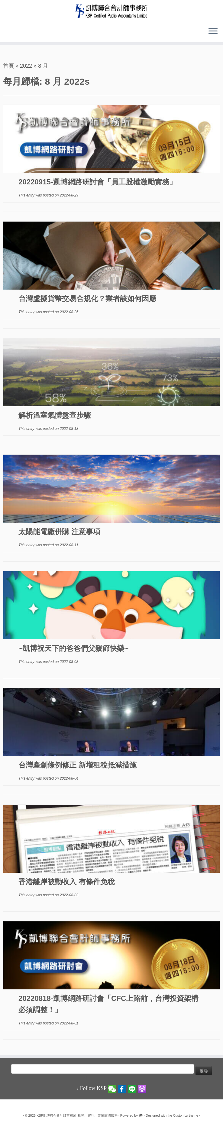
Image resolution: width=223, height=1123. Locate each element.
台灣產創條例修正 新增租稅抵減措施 (77, 765)
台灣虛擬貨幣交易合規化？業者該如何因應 (87, 298)
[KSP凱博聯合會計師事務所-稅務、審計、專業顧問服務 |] (111, 11)
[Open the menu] (213, 31)
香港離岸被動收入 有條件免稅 (66, 882)
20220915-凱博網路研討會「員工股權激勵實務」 (97, 182)
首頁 (8, 66)
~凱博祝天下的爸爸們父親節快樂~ (73, 648)
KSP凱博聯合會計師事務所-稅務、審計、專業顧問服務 (77, 1115)
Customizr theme (185, 1115)
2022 (26, 66)
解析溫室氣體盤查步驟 (54, 415)
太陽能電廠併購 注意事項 (59, 531)
